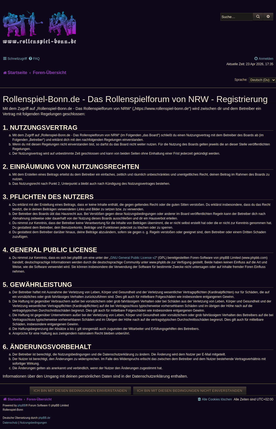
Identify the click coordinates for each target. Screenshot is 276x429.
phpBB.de (44, 417)
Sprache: (240, 80)
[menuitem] (34, 58)
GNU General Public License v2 (133, 258)
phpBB (22, 405)
